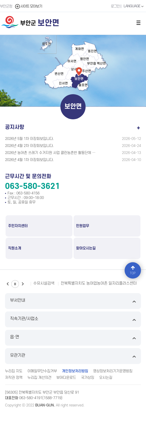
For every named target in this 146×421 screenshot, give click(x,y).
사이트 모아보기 (28, 6)
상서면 (75, 69)
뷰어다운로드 (66, 378)
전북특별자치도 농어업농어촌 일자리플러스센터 (99, 283)
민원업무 (82, 226)
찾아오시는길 (86, 248)
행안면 (84, 59)
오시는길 (105, 378)
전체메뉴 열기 (138, 23)
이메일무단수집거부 (42, 371)
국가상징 (87, 378)
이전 (7, 284)
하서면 (72, 61)
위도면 (46, 44)
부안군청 (6, 6)
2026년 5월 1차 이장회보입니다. (29, 139)
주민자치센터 (18, 226)
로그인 (115, 6)
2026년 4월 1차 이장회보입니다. (29, 160)
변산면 (59, 74)
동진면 (92, 51)
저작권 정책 (13, 378)
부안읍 (91, 63)
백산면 (101, 63)
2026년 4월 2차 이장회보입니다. (29, 146)
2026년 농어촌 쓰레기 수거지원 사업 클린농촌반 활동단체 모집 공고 (50, 153)
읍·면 (73, 338)
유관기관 (73, 356)
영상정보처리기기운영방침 (112, 371)
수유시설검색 (43, 283)
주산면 (86, 71)
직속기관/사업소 (73, 319)
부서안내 (73, 301)
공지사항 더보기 (138, 126)
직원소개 (14, 248)
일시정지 (15, 284)
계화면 (79, 49)
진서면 (63, 83)
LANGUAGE (134, 6)
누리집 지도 (13, 371)
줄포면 (83, 85)
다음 (22, 284)
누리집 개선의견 (39, 378)
